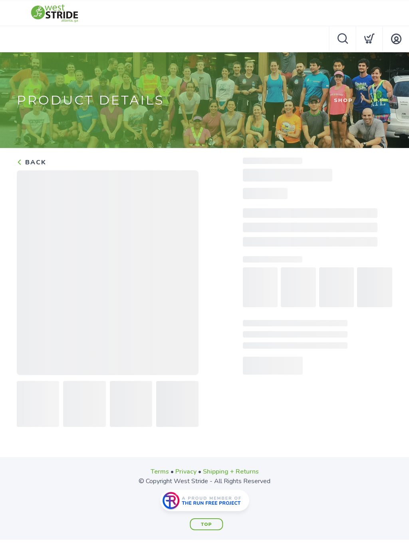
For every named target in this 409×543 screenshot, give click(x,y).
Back (31, 162)
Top (206, 524)
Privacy (186, 471)
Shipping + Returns (231, 471)
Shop (343, 100)
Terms (160, 471)
